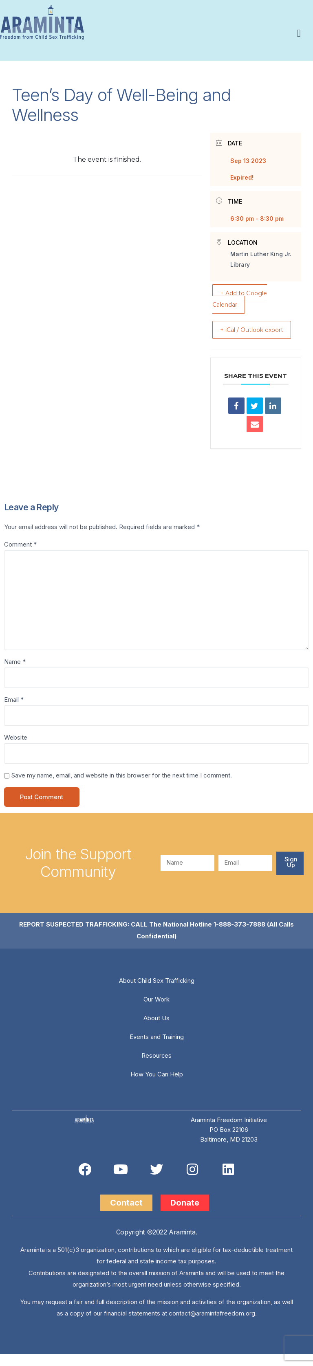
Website (15, 750)
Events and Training (157, 1049)
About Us (156, 1030)
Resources (156, 1068)
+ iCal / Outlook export (279, 335)
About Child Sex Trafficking (156, 993)
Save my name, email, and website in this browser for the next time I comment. (121, 788)
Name (15, 674)
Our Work (156, 1011)
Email (14, 712)
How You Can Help (156, 1086)
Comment (20, 556)
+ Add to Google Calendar (243, 298)
